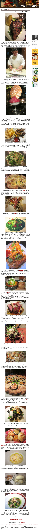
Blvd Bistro (3, 445)
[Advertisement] (35, 22)
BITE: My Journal (16, 524)
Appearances (12, 524)
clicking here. (23, 522)
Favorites (26, 524)
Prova (26, 399)
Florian (4, 487)
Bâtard (10, 233)
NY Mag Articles (22, 524)
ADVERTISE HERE (35, 88)
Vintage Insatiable (35, 524)
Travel (31, 524)
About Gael (5, 524)
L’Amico (23, 44)
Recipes (29, 524)
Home (2, 524)
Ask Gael (8, 9)
